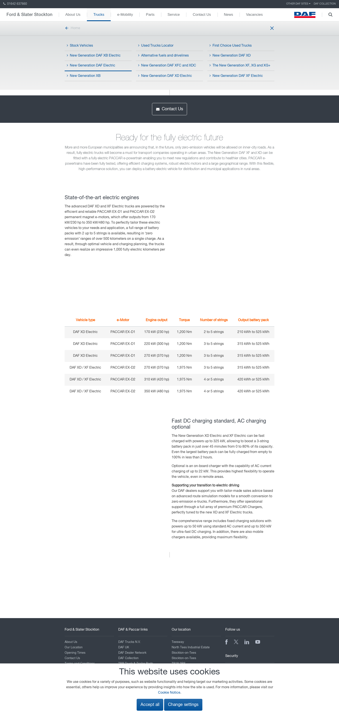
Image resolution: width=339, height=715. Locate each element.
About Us (72, 15)
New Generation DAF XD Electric (165, 76)
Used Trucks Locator (155, 45)
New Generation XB (84, 76)
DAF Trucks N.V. (129, 642)
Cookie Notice (169, 692)
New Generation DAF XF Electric (236, 76)
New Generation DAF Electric (91, 65)
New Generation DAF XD (230, 55)
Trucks (98, 15)
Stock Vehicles (80, 45)
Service (174, 15)
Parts (150, 15)
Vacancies (254, 15)
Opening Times (75, 652)
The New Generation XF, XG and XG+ (239, 65)
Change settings (183, 704)
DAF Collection (325, 4)
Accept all (150, 704)
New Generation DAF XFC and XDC (167, 65)
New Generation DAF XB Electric (94, 55)
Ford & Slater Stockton (29, 15)
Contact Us (202, 15)
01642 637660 (15, 3)
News (228, 15)
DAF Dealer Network (132, 652)
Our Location (74, 647)
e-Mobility (125, 15)
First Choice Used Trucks (230, 45)
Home (72, 28)
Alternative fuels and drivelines (163, 55)
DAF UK (123, 647)
